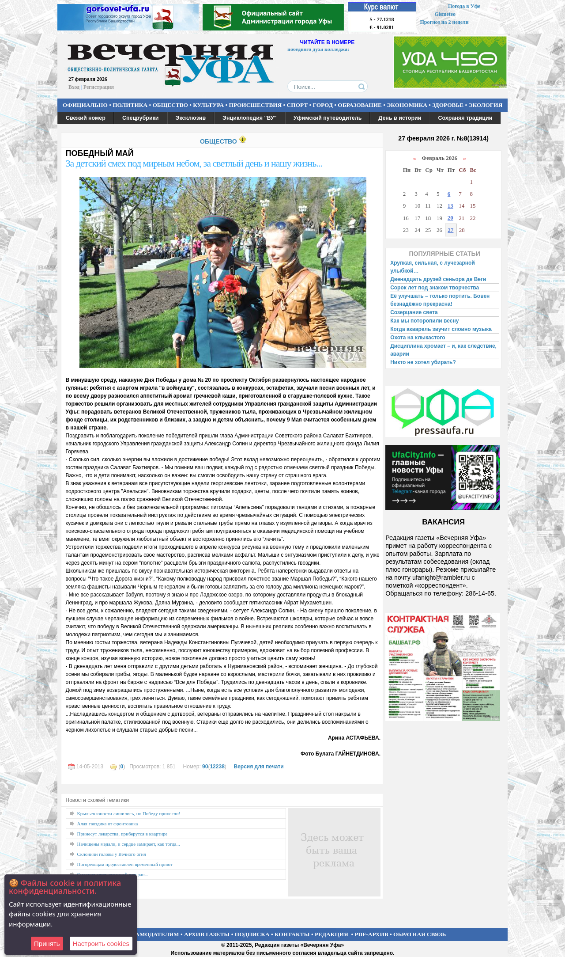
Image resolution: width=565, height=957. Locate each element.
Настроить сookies (101, 943)
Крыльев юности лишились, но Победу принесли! (129, 813)
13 (450, 205)
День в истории (399, 118)
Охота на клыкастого (417, 337)
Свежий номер (85, 118)
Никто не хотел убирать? (423, 362)
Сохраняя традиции (465, 118)
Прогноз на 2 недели (444, 22)
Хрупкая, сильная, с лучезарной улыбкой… (432, 267)
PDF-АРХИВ (371, 934)
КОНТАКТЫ (292, 934)
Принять (47, 943)
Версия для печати (258, 766)
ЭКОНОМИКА (407, 105)
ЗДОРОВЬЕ (447, 105)
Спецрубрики (140, 118)
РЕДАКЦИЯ (331, 934)
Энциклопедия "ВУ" (249, 118)
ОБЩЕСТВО (170, 105)
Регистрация (98, 87)
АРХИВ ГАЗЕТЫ (207, 934)
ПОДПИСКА (252, 934)
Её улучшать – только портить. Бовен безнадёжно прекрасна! (440, 300)
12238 (217, 766)
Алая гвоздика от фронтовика (107, 823)
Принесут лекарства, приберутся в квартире (122, 833)
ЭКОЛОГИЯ (485, 105)
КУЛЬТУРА (208, 105)
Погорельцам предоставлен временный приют (125, 864)
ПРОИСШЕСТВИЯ (255, 105)
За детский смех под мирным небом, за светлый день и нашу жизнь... (194, 163)
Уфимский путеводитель (328, 118)
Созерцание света (413, 312)
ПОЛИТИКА (130, 105)
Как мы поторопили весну (424, 321)
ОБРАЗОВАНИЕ (360, 105)
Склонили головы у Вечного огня (111, 854)
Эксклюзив (191, 118)
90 (205, 766)
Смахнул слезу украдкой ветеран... (112, 874)
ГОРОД (323, 105)
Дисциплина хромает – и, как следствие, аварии (443, 350)
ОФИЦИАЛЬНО (85, 105)
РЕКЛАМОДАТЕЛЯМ (149, 934)
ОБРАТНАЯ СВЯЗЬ (419, 934)
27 (450, 230)
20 (450, 217)
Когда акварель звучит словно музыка (441, 329)
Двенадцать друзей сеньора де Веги (438, 279)
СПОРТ (297, 105)
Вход (73, 87)
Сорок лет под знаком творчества (434, 288)
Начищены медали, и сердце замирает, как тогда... (128, 844)
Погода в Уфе (464, 6)
